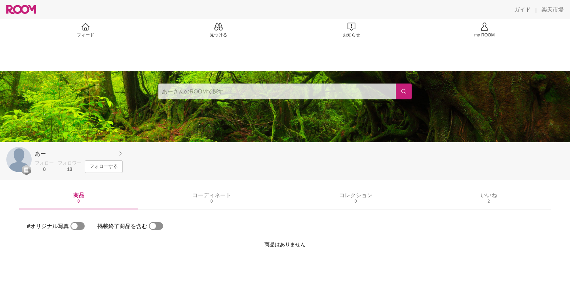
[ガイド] (522, 9)
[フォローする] (104, 166)
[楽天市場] (553, 9)
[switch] (77, 226)
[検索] (404, 91)
